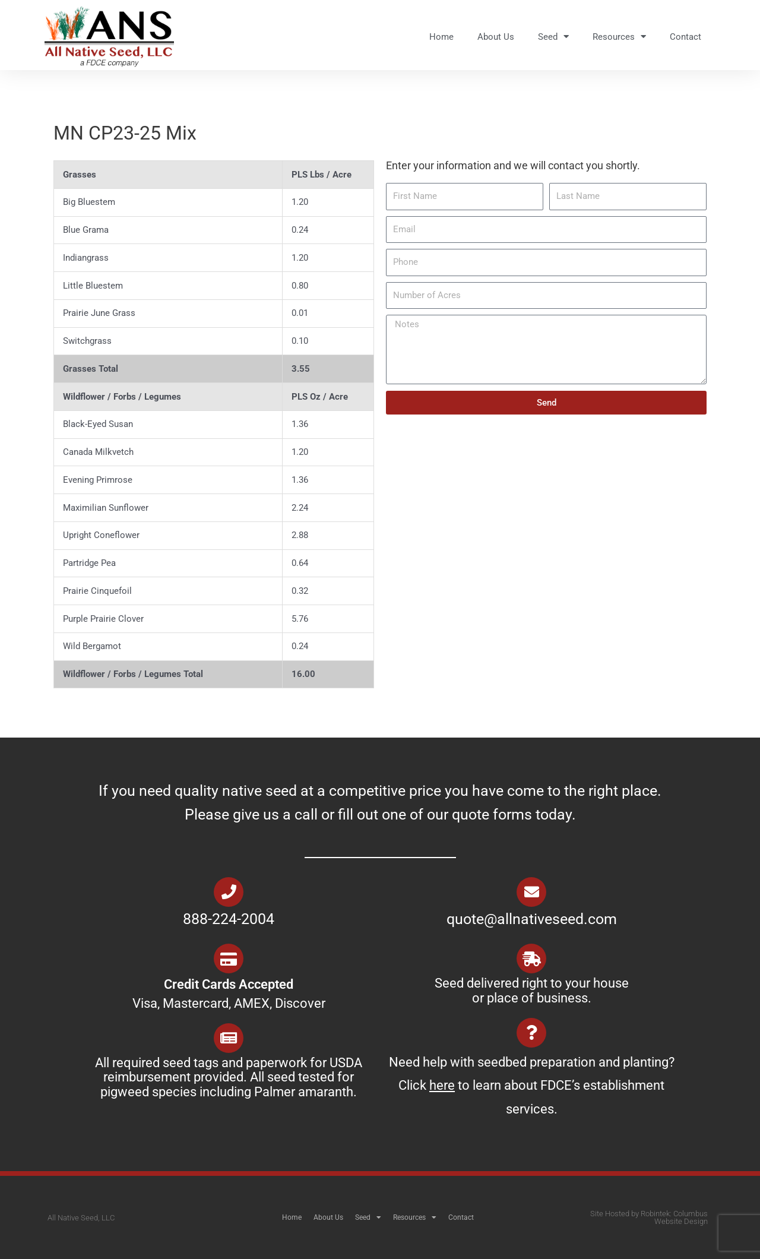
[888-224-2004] (228, 892)
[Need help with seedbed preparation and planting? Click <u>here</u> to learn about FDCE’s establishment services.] (531, 1033)
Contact (685, 36)
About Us (495, 36)
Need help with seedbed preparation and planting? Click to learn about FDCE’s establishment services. (531, 1085)
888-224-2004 (228, 919)
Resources (619, 36)
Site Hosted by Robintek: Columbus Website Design (649, 1217)
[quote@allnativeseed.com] (531, 892)
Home (441, 36)
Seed (553, 36)
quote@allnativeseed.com (531, 919)
